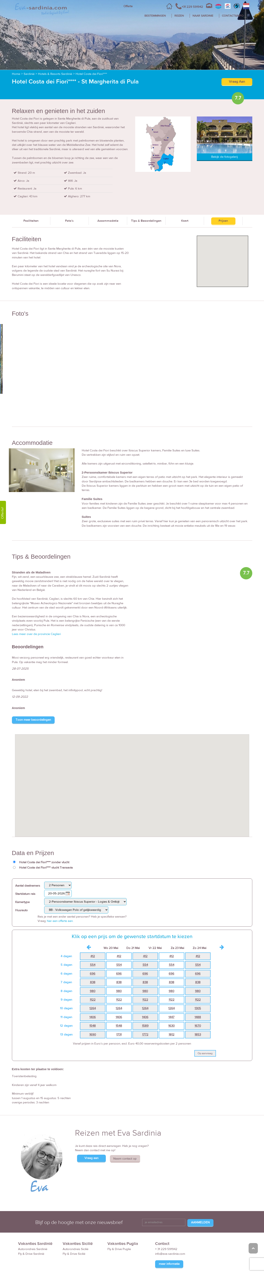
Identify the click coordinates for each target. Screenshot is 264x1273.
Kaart (184, 221)
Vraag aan (91, 1158)
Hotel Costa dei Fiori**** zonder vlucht (44, 862)
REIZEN (179, 16)
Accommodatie (107, 221)
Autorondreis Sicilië (75, 1249)
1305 (198, 1008)
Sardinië (29, 74)
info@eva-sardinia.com (170, 1254)
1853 (198, 1035)
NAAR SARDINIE (203, 16)
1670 (198, 1026)
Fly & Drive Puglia (119, 1249)
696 (92, 974)
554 (92, 965)
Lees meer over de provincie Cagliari (36, 634)
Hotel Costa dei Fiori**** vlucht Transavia (46, 868)
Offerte (128, 6)
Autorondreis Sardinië (32, 1249)
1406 (92, 1017)
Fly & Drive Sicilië (74, 1254)
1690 (92, 1035)
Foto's (69, 221)
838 (92, 982)
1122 (93, 1000)
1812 (171, 1035)
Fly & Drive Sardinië (31, 1254)
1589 (145, 1026)
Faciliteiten (31, 221)
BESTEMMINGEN (155, 16)
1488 (198, 1017)
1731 (119, 1035)
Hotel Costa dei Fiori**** (91, 74)
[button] (132, 781)
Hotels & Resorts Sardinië (55, 74)
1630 (171, 1026)
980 (92, 991)
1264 (92, 1008)
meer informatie (169, 1264)
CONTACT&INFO (232, 16)
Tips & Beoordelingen (146, 221)
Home (16, 74)
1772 (145, 1035)
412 (92, 956)
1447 (171, 1017)
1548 (92, 1026)
